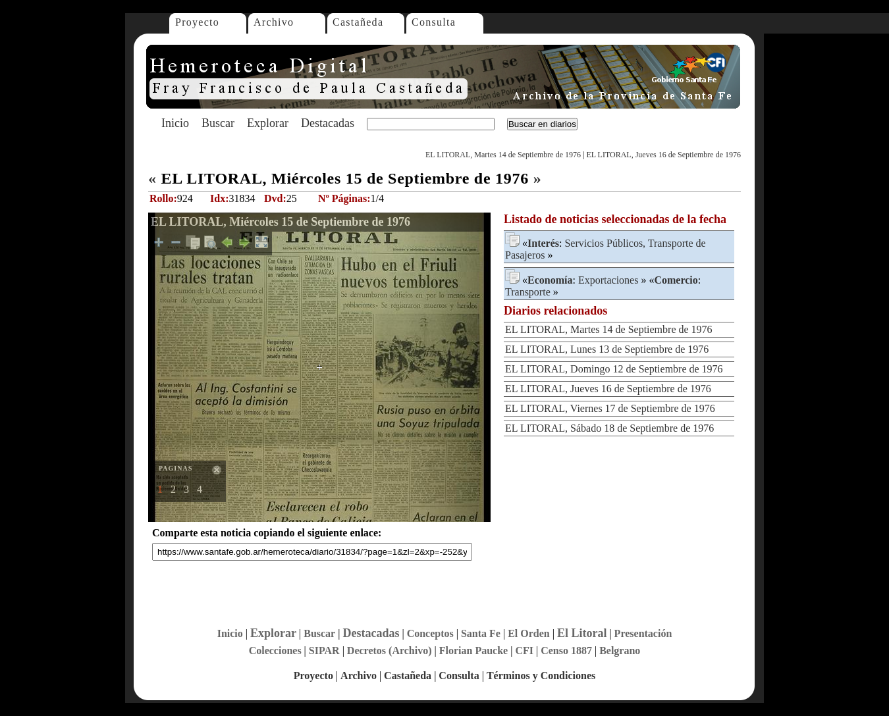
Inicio (175, 123)
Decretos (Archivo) (389, 650)
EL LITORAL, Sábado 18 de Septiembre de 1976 (609, 428)
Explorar (267, 123)
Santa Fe (480, 633)
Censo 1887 (566, 650)
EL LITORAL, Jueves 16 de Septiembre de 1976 (663, 154)
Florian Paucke (473, 650)
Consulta (434, 22)
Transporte (528, 291)
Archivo (274, 22)
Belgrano (619, 650)
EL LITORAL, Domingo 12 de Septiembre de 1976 (614, 368)
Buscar (218, 123)
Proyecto (197, 22)
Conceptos (430, 633)
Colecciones (275, 650)
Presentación (643, 633)
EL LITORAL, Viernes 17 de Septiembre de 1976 (610, 408)
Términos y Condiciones (541, 675)
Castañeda (358, 22)
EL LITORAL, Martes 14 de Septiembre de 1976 (503, 154)
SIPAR (324, 650)
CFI (524, 650)
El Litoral (582, 633)
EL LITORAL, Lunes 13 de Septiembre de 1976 (607, 349)
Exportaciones (608, 280)
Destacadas (327, 123)
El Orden (529, 633)
